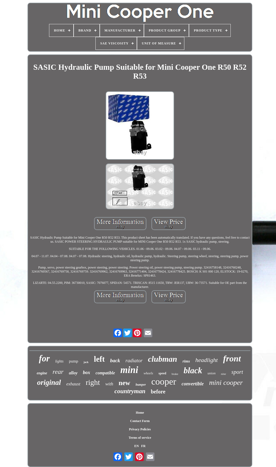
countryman (129, 391)
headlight (206, 360)
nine (223, 373)
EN (136, 446)
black (193, 370)
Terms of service (140, 438)
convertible (193, 383)
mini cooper (226, 382)
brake (175, 373)
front (232, 358)
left (99, 359)
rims (186, 361)
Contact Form (140, 421)
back (115, 360)
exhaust (73, 383)
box (86, 372)
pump (73, 361)
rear (58, 371)
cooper (163, 381)
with (109, 383)
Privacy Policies (140, 429)
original (49, 382)
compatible (105, 373)
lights (59, 361)
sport (237, 372)
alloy (73, 373)
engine (42, 373)
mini (129, 370)
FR (143, 446)
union (212, 373)
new (124, 382)
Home (140, 412)
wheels (148, 373)
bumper (141, 384)
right (93, 382)
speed (162, 373)
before (158, 392)
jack (86, 362)
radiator (134, 360)
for (44, 358)
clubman (162, 358)
